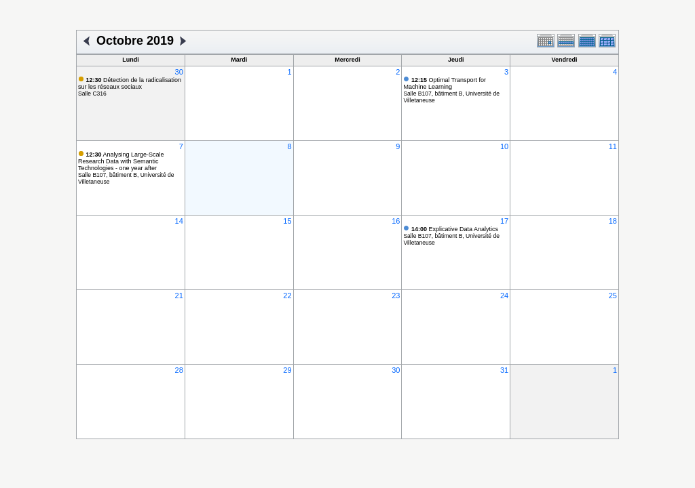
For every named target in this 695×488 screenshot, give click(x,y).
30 (179, 72)
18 (613, 221)
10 (504, 146)
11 (613, 146)
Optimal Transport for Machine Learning (444, 83)
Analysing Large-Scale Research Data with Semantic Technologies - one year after (121, 161)
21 (179, 295)
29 (287, 370)
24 (504, 295)
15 (287, 221)
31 (504, 370)
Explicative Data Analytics (454, 229)
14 (179, 221)
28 (179, 370)
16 (396, 221)
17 (504, 221)
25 (613, 295)
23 (396, 295)
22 (287, 295)
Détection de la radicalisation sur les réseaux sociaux (129, 83)
